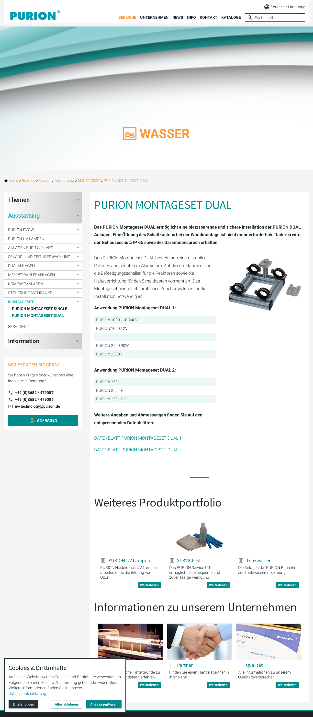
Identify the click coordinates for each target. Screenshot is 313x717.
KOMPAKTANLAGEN (25, 284)
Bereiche (127, 17)
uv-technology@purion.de (37, 406)
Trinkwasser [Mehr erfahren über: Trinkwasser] (258, 560)
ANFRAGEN (47, 420)
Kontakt (208, 17)
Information (23, 341)
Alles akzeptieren (103, 704)
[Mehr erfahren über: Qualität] (268, 642)
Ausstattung (24, 215)
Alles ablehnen (66, 704)
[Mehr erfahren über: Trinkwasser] (268, 537)
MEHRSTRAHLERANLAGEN (31, 275)
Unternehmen (154, 17)
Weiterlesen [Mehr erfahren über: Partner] (218, 685)
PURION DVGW (21, 229)
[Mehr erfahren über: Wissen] (130, 642)
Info (191, 17)
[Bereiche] (28, 180)
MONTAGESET (21, 302)
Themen (19, 199)
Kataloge (231, 17)
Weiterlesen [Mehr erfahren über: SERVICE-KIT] (218, 585)
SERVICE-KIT (19, 326)
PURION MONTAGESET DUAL (38, 315)
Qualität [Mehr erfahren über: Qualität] (254, 665)
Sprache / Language (284, 7)
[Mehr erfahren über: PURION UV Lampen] (130, 537)
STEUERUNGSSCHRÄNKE (30, 293)
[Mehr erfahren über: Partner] (199, 642)
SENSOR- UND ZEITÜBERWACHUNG (39, 256)
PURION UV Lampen (26, 238)
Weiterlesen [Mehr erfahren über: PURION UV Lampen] (149, 585)
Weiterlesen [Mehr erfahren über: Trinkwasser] (287, 585)
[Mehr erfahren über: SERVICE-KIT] (199, 537)
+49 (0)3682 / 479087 (34, 392)
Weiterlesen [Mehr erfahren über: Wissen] (149, 685)
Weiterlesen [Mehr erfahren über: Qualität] (287, 685)
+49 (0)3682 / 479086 (34, 399)
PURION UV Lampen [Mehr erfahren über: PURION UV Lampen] (129, 560)
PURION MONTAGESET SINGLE (39, 308)
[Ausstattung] (64, 180)
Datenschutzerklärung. (28, 693)
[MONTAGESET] (89, 180)
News (177, 17)
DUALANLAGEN (21, 265)
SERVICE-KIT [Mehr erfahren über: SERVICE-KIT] (190, 560)
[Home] (13, 180)
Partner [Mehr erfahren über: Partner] (185, 665)
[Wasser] (45, 180)
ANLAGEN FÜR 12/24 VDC (30, 247)
